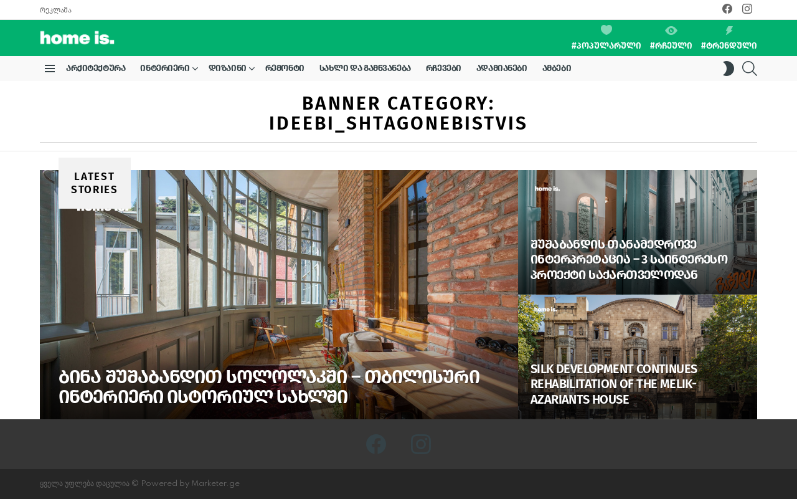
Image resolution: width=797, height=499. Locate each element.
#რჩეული (671, 38)
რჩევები (443, 68)
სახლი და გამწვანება (365, 68)
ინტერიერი (164, 70)
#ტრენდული (729, 38)
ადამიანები (501, 68)
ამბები (556, 68)
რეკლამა (55, 10)
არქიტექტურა (95, 68)
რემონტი (284, 68)
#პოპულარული (606, 38)
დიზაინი (228, 70)
